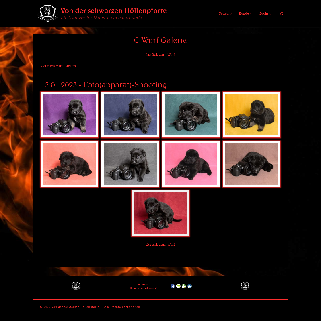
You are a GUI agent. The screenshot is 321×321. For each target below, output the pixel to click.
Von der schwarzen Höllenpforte (75, 306)
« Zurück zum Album (58, 65)
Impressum (143, 284)
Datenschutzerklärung (143, 288)
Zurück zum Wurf (160, 54)
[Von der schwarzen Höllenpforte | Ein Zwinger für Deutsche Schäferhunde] (48, 12)
